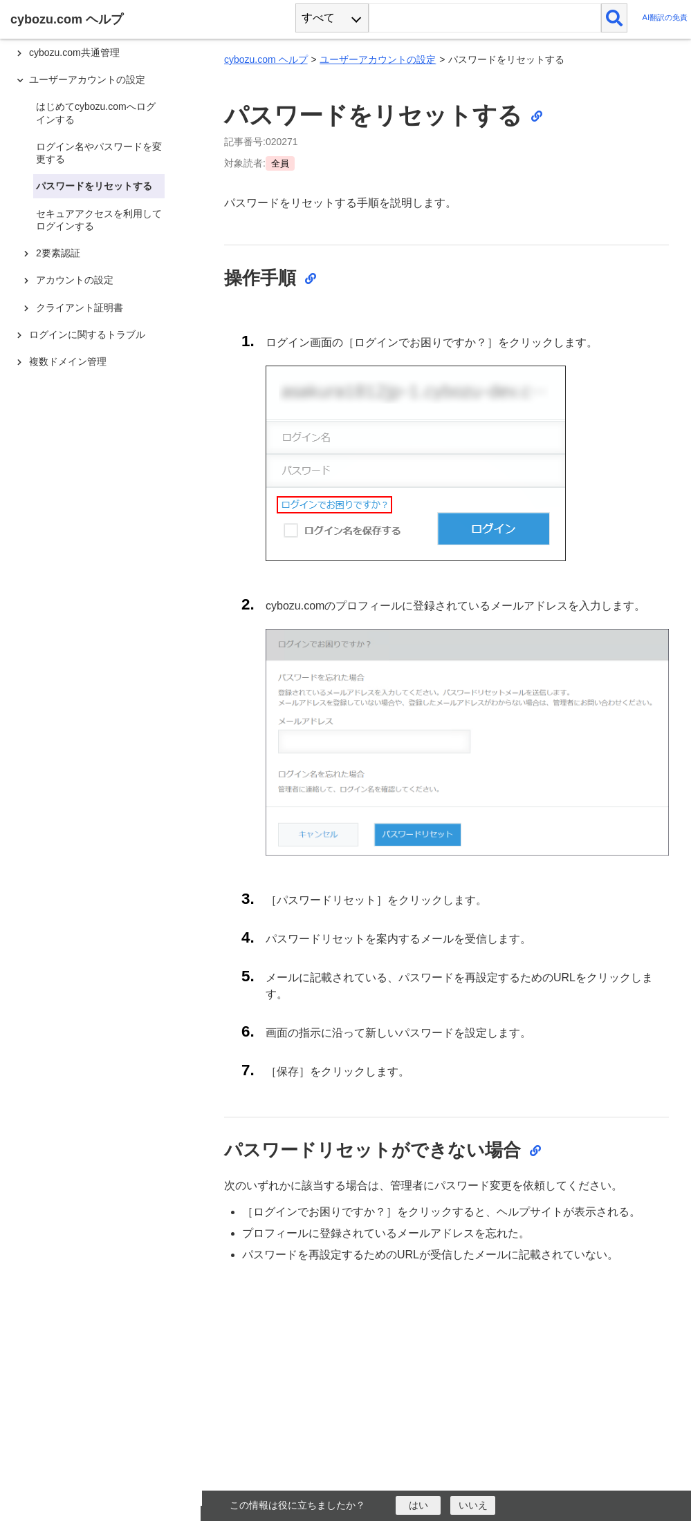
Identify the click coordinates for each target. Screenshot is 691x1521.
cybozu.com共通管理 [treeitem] (74, 52)
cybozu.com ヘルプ (266, 59)
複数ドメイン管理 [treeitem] (68, 361)
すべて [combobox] (318, 17)
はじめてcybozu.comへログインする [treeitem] (96, 112)
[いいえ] (472, 1505)
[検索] (614, 17)
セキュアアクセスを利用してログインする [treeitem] (99, 220)
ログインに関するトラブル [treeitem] (87, 334)
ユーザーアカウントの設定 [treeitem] (87, 79)
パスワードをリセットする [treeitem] (94, 185)
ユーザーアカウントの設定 (378, 59)
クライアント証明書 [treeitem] (79, 307)
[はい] (418, 1505)
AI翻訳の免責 (665, 17)
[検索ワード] (484, 17)
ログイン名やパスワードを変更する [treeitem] (99, 152)
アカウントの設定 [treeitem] (74, 279)
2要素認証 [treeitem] (58, 252)
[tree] (104, 748)
